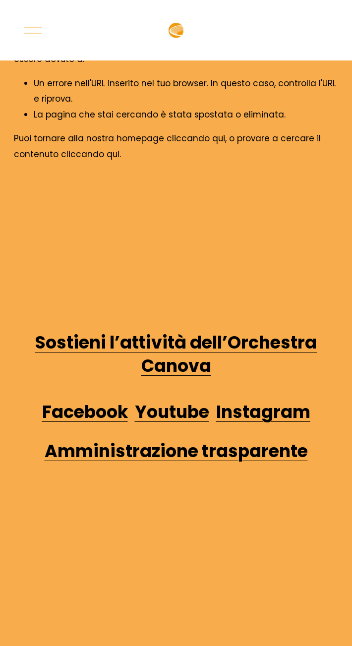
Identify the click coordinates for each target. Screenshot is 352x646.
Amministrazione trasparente (176, 451)
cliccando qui (196, 138)
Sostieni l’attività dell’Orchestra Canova (176, 354)
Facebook (85, 411)
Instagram (263, 411)
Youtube (172, 411)
